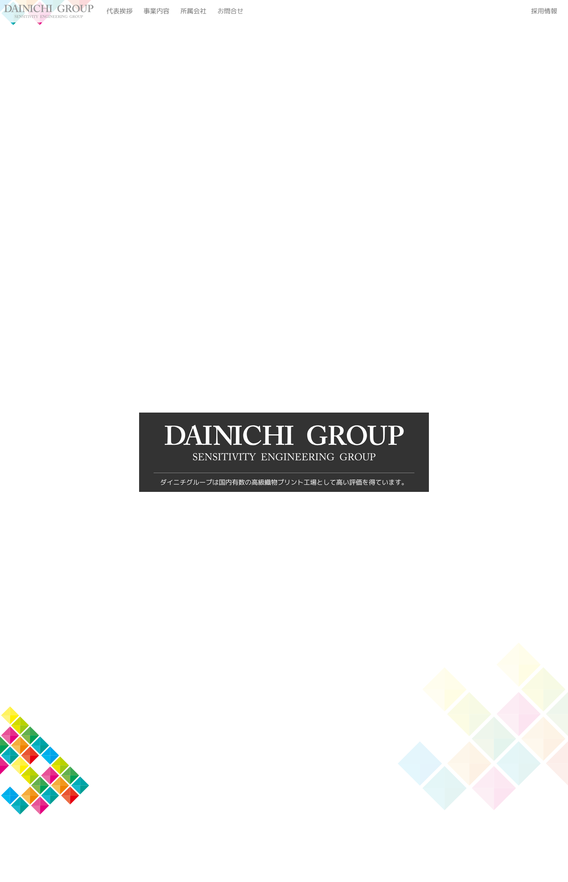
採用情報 (544, 11)
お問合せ (230, 11)
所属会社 (193, 11)
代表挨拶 (119, 11)
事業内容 (156, 11)
